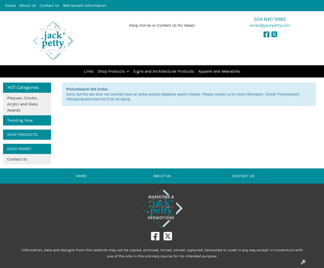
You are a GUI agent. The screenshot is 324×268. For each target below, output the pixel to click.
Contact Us (49, 5)
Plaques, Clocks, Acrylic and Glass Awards (22, 104)
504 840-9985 (270, 19)
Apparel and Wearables (219, 71)
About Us (27, 5)
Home (10, 5)
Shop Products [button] (111, 71)
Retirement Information (84, 5)
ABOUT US (162, 176)
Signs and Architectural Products (163, 71)
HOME (81, 176)
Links (89, 71)
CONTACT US (243, 176)
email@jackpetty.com (270, 25)
